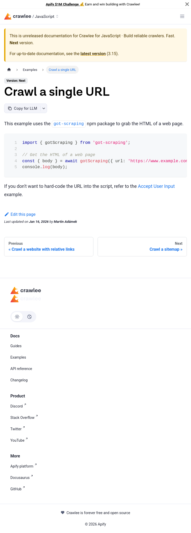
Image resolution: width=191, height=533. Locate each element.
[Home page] (9, 70)
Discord (19, 405)
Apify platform (24, 465)
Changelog (19, 380)
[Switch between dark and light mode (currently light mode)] (23, 316)
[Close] (187, 4)
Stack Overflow (25, 417)
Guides (15, 346)
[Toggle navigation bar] (182, 16)
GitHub (18, 488)
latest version (93, 53)
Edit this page (19, 214)
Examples (18, 357)
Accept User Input (156, 186)
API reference (21, 369)
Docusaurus (22, 477)
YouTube (20, 440)
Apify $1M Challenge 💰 (65, 4)
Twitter (18, 428)
